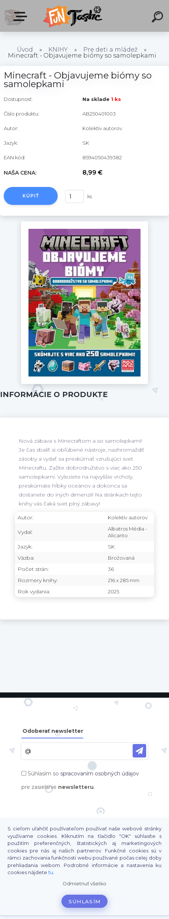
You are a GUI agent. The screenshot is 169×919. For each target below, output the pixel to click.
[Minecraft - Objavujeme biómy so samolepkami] (84, 224)
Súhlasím (85, 901)
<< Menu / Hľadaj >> (21, 16)
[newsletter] (139, 750)
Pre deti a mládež (110, 49)
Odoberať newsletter (52, 731)
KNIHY (58, 49)
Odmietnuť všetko (84, 883)
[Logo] (73, 15)
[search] (158, 18)
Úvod (25, 49)
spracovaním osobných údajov (99, 773)
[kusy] (74, 196)
